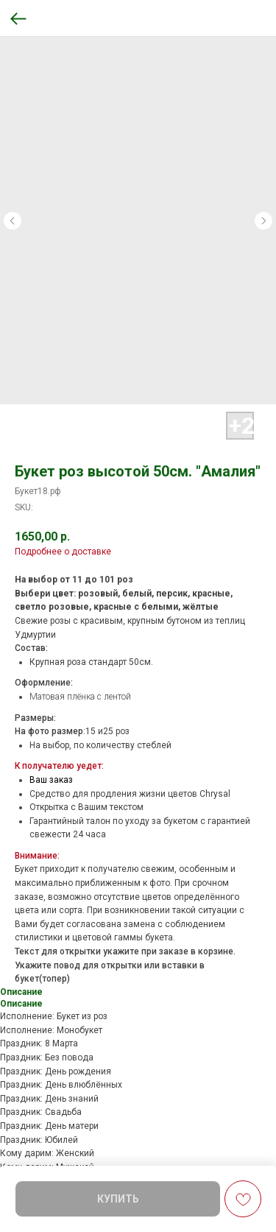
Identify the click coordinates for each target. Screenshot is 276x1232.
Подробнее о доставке (63, 551)
